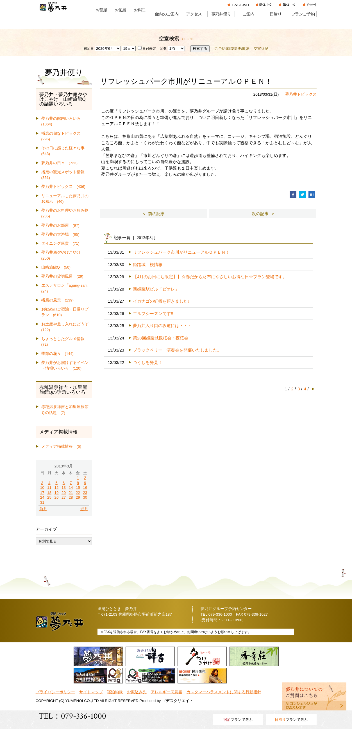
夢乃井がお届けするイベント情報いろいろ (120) (64, 365)
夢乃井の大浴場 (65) (60, 234)
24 (42, 497)
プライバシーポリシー (55, 692)
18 (49, 492)
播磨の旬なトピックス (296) (63, 136)
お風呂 (120, 10)
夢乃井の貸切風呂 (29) (62, 276)
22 (78, 492)
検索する (200, 48)
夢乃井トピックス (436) (63, 186)
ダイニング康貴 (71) (60, 243)
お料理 (139, 10)
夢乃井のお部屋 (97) (60, 225)
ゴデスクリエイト (177, 701)
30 (85, 497)
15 (78, 487)
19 (56, 492)
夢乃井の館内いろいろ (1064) (63, 121)
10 (42, 487)
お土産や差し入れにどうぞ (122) (66, 327)
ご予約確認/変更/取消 (232, 48)
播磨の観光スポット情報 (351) (64, 175)
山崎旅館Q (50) (56, 267)
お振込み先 (137, 692)
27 (64, 497)
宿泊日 (89, 49)
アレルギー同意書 (166, 692)
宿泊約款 (115, 692)
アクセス (193, 14)
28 (71, 497)
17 (42, 492)
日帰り (275, 14)
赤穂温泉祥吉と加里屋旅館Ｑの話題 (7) (64, 410)
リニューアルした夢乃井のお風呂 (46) (64, 199)
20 (64, 492)
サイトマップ (91, 692)
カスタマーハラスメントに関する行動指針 (224, 692)
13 (64, 487)
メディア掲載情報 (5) (61, 446)
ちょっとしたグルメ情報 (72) (64, 341)
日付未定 (147, 49)
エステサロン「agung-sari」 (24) (66, 288)
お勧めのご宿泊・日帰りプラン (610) (64, 312)
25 (49, 497)
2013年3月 (63, 466)
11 (49, 487)
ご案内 (248, 14)
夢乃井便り (221, 14)
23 (85, 492)
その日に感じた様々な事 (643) (64, 151)
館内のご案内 (166, 14)
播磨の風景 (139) (57, 300)
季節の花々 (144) (57, 354)
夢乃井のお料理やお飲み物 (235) (66, 213)
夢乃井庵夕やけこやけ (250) (63, 255)
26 (56, 497)
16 (85, 487)
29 (78, 497)
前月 (43, 509)
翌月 (84, 509)
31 (42, 502)
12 (56, 487)
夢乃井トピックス (301, 94)
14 (71, 487)
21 (71, 492)
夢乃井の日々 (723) (59, 163)
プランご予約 (303, 14)
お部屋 (101, 10)
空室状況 (261, 48)
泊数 (163, 49)
